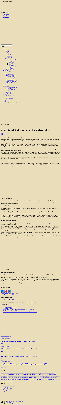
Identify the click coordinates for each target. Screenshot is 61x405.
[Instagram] (8, 290)
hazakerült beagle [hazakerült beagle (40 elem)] (33, 376)
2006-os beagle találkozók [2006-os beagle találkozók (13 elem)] (5, 373)
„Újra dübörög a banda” (8, 308)
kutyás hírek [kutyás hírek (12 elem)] (45, 377)
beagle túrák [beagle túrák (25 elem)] (12, 374)
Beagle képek (9, 88)
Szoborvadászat (9, 98)
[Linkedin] (10, 290)
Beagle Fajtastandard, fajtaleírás (13, 59)
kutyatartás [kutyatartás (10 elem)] (41, 377)
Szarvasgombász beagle (11, 82)
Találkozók (5, 70)
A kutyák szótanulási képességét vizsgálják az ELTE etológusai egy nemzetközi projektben (24, 364)
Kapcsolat (5, 15)
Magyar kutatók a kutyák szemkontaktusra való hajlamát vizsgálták (19, 356)
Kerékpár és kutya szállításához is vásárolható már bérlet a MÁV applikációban (20, 312)
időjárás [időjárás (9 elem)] (49, 376)
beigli (2, 134)
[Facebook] (2, 290)
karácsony (5, 292)
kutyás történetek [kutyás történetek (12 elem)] (55, 377)
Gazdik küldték (6, 53)
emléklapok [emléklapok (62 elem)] (52, 374)
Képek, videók (6, 86)
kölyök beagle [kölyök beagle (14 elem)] (8, 379)
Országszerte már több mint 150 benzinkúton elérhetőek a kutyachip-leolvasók (20, 310)
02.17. (2, 343)
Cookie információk (7, 388)
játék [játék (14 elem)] (51, 376)
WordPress (12, 403)
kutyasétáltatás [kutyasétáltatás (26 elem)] (36, 377)
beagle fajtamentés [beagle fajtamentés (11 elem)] (42, 373)
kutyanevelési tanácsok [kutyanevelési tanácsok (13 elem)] (29, 377)
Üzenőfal (8, 50)
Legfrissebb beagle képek (11, 87)
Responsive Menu (4, 12)
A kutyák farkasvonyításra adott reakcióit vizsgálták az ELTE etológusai (18, 309)
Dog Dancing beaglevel (11, 75)
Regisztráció (6, 17)
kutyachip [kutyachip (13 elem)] (17, 377)
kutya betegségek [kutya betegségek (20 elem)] (12, 377)
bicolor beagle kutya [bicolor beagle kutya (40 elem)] (26, 374)
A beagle (5, 58)
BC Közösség (6, 48)
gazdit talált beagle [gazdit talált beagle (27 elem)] (21, 376)
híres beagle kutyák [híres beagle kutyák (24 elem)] (44, 376)
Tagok (7, 52)
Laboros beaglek (9, 68)
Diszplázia (11, 64)
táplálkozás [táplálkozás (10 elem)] (53, 379)
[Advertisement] (30, 114)
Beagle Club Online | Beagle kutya (16, 401)
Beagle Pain (11, 62)
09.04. (2, 351)
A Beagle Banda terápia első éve (10, 307)
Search (2, 43)
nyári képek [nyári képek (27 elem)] (32, 379)
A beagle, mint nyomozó (11, 81)
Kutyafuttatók (9, 71)
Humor (7, 97)
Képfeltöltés (8, 54)
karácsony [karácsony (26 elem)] (54, 376)
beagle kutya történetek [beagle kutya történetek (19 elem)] (49, 373)
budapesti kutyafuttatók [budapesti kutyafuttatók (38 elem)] (37, 374)
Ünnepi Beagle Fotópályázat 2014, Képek (9, 293)
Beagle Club (3, 367)
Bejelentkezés (6, 14)
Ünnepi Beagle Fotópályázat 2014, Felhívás (10, 294)
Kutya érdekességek (6, 336)
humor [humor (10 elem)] (38, 376)
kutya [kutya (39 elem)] (7, 377)
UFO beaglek (9, 56)
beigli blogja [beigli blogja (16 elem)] (19, 374)
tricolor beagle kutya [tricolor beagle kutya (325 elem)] (44, 379)
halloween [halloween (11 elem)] (26, 376)
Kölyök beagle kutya (10, 65)
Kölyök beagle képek (10, 89)
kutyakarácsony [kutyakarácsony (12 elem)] (22, 377)
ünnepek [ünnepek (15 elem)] (11, 381)
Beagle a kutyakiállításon (11, 77)
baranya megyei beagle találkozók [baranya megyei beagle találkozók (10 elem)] (34, 373)
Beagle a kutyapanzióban (11, 80)
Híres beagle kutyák (10, 95)
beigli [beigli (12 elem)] (16, 374)
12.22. (2, 133)
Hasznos (5, 73)
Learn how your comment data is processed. (26, 302)
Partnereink (5, 387)
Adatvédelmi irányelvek (8, 389)
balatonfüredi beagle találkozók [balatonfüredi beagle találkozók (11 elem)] (24, 373)
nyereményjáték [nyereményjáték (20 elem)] (22, 379)
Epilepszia (11, 63)
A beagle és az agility (10, 74)
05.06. (2, 358)
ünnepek (9, 292)
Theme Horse (8, 402)
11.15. (2, 366)
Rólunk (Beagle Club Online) (9, 386)
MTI (1, 345)
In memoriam (9, 57)
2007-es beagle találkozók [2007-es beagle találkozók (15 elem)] (14, 373)
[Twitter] (4, 290)
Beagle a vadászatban (10, 79)
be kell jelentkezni (15, 299)
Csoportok (8, 51)
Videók (7, 91)
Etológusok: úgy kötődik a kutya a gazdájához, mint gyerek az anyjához (20, 348)
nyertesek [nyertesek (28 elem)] (28, 379)
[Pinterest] (6, 290)
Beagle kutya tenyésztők (11, 67)
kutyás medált (18, 217)
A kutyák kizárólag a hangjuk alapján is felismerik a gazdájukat (18, 341)
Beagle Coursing (9, 83)
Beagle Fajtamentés (10, 69)
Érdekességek (6, 94)
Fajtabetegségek (9, 60)
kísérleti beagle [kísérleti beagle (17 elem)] (3, 379)
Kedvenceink (8, 93)
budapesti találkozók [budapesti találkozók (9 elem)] (46, 374)
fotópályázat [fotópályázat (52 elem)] (4, 376)
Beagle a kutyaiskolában (11, 76)
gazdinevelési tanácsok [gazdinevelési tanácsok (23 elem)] (12, 376)
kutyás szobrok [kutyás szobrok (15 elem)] (49, 377)
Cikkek (4, 85)
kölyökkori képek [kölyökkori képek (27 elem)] (15, 379)
